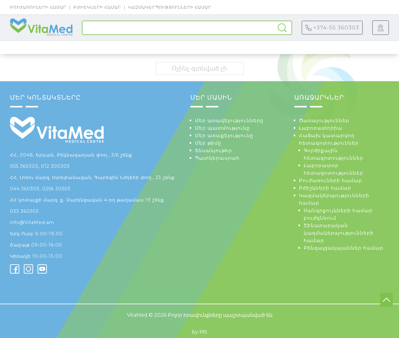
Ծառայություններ (324, 120)
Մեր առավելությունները (229, 120)
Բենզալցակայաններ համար (343, 248)
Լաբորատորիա (320, 128)
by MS (199, 332)
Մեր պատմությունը (222, 128)
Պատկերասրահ (217, 158)
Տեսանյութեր (213, 150)
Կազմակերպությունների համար (169, 7)
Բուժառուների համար (38, 7)
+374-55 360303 (332, 27)
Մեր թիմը (208, 143)
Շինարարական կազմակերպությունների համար (339, 232)
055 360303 (24, 166)
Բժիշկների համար (97, 7)
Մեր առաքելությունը (224, 135)
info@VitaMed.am (32, 222)
